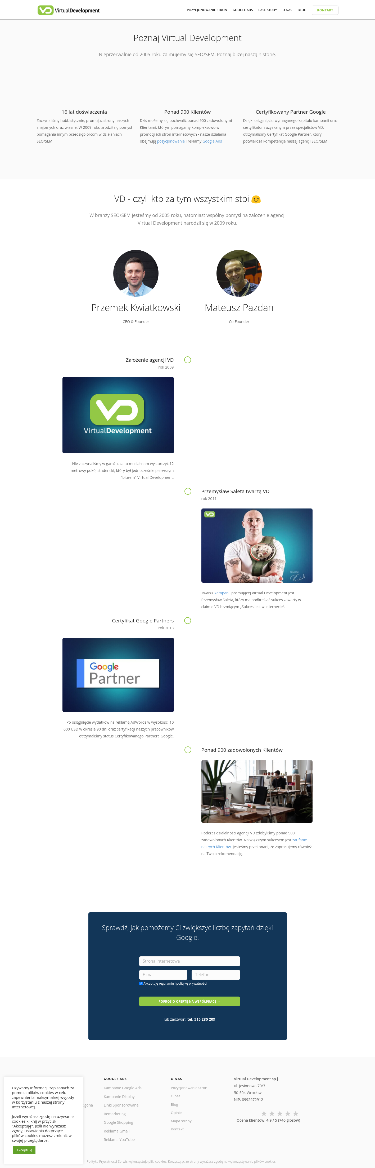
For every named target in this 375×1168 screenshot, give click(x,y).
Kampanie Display (119, 1092)
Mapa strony (182, 1118)
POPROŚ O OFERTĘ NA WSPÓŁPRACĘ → (189, 999)
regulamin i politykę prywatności (183, 984)
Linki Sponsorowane (121, 1100)
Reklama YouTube (119, 1135)
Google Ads (212, 141)
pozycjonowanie (171, 141)
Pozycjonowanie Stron (190, 1083)
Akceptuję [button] (24, 1150)
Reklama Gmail (117, 1126)
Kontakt (177, 1126)
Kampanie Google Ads (123, 1083)
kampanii (223, 592)
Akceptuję (175, 984)
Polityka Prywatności (102, 1157)
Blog (175, 1100)
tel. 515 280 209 (201, 1014)
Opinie (176, 1109)
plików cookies (264, 1157)
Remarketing (115, 1109)
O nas (176, 1092)
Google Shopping (118, 1118)
